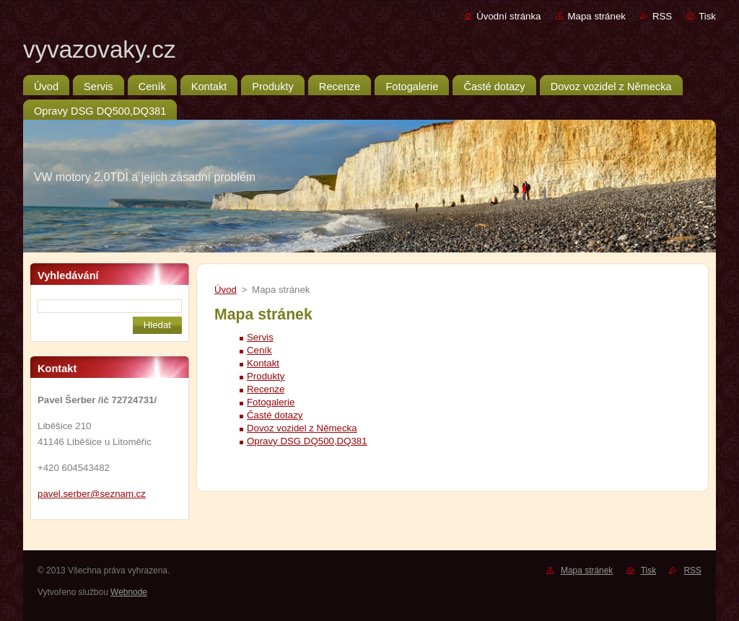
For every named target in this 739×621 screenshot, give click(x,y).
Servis (260, 337)
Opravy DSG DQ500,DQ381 (307, 441)
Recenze (265, 389)
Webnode (128, 592)
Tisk (707, 16)
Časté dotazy (274, 415)
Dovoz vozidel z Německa (302, 428)
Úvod (225, 289)
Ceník (259, 350)
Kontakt (263, 363)
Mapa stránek (597, 16)
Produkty (265, 376)
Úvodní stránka (508, 16)
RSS (662, 16)
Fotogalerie (270, 402)
